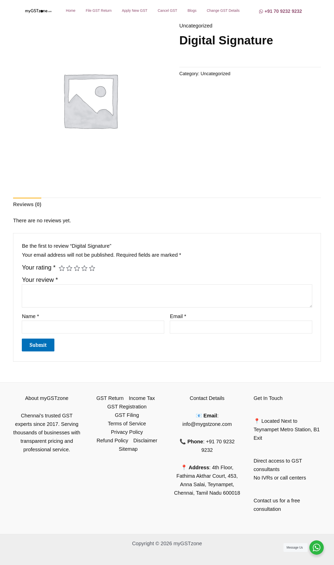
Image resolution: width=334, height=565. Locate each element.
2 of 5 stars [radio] (69, 268)
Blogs (192, 10)
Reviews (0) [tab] (27, 204)
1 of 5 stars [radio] (62, 268)
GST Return (110, 398)
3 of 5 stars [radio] (77, 268)
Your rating (38, 267)
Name (30, 316)
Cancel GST (167, 10)
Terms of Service (127, 423)
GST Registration (126, 406)
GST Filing (127, 415)
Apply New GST (135, 10)
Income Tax (142, 398)
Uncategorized (195, 25)
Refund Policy (112, 440)
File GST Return (99, 10)
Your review (40, 279)
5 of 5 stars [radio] (92, 268)
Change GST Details (223, 10)
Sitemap (128, 449)
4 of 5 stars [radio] (84, 268)
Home (70, 10)
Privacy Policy (127, 432)
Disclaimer (145, 440)
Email (178, 316)
